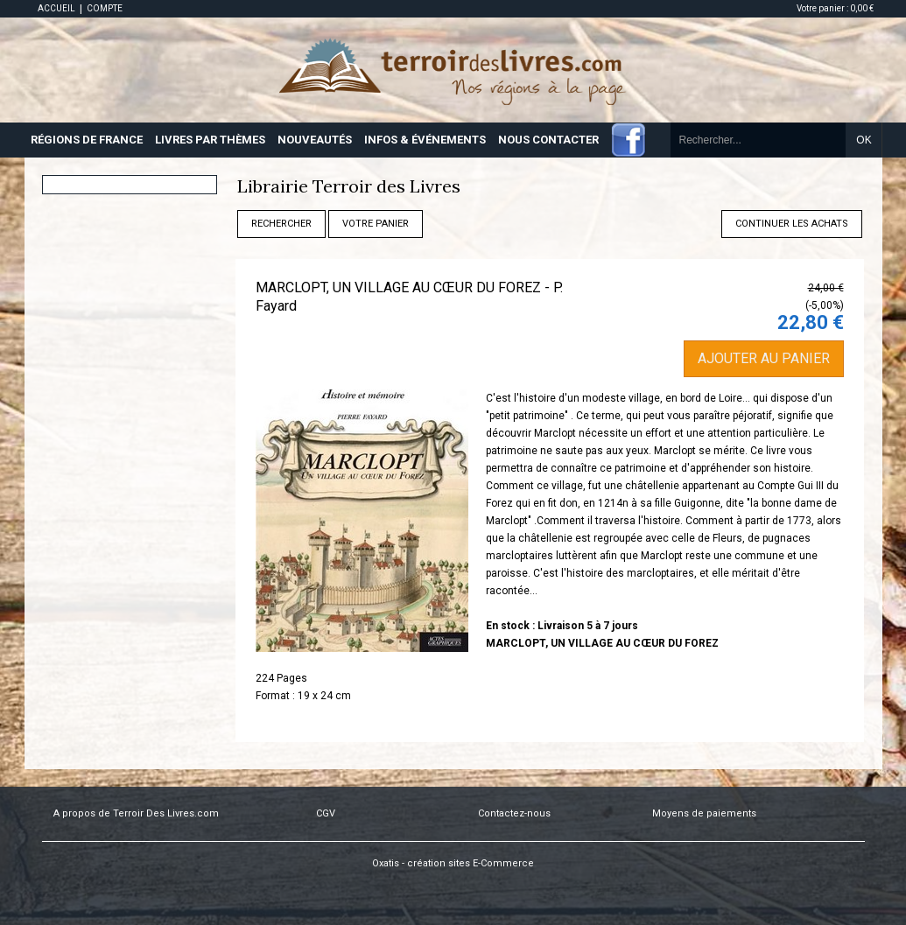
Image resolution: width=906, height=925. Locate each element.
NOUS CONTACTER (548, 139)
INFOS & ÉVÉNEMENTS (425, 139)
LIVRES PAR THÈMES (210, 139)
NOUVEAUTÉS (314, 139)
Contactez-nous (514, 813)
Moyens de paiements (704, 813)
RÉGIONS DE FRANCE (87, 139)
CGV (325, 813)
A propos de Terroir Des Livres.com (136, 813)
